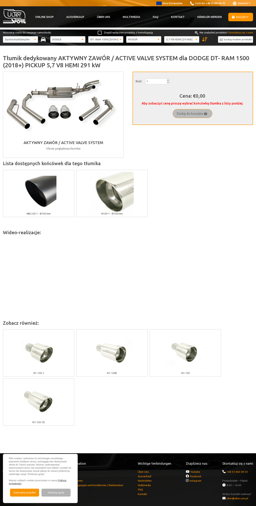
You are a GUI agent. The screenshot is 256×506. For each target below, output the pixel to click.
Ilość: (138, 81)
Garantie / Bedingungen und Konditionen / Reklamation (91, 436)
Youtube (195, 422)
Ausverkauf (75, 17)
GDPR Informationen (71, 431)
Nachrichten (145, 431)
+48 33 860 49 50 (215, 3)
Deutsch (241, 3)
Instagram (195, 431)
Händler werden (209, 17)
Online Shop (44, 17)
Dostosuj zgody (56, 492)
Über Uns (103, 17)
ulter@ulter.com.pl (237, 449)
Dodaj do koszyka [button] (192, 113)
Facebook (195, 427)
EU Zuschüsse (67, 422)
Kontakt (178, 17)
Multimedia (131, 17)
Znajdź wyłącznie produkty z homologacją (128, 32)
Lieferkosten (66, 440)
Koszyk (240, 17)
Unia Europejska (169, 3)
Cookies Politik (67, 427)
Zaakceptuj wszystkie (24, 492)
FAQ (155, 17)
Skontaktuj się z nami (240, 32)
